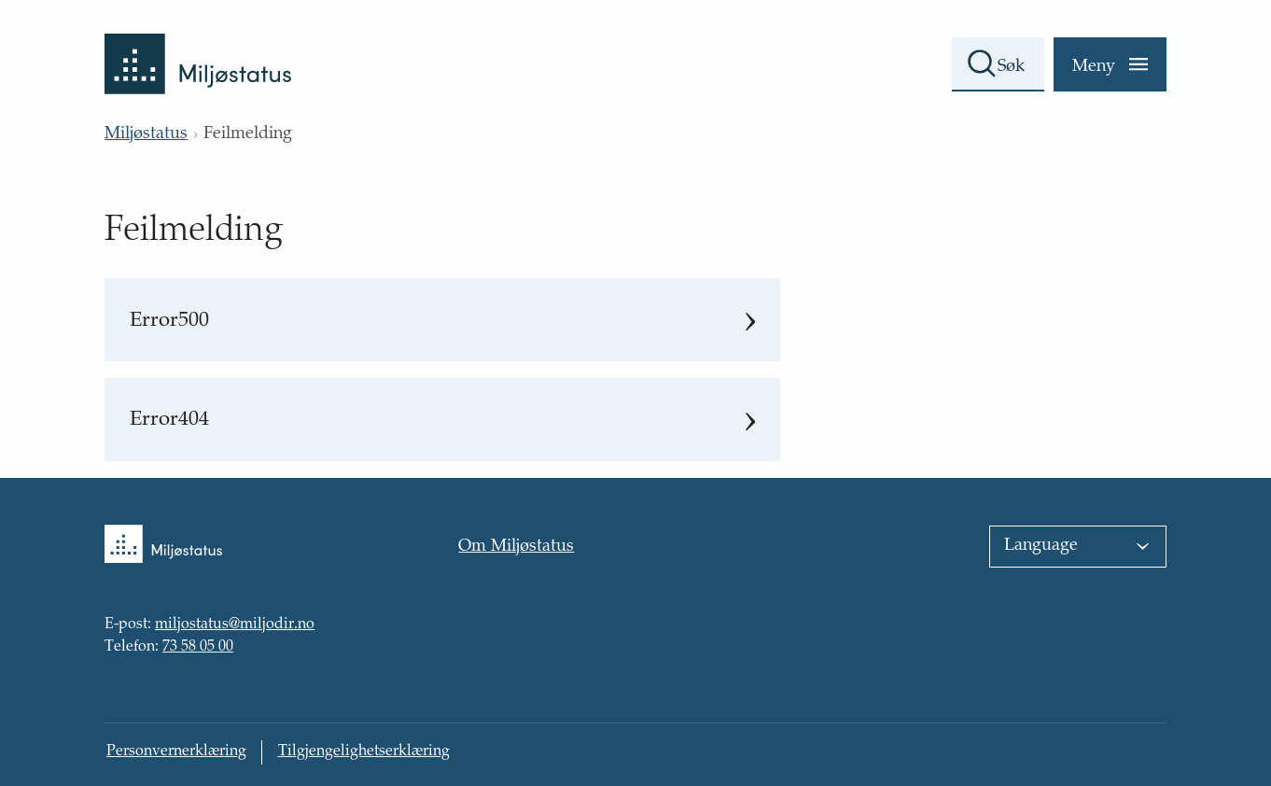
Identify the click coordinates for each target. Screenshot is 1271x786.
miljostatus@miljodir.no (234, 625)
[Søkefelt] (998, 64)
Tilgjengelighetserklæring (364, 752)
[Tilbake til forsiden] (198, 47)
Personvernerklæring (176, 752)
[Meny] (1110, 64)
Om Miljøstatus (516, 547)
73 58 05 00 (197, 647)
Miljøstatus (146, 134)
